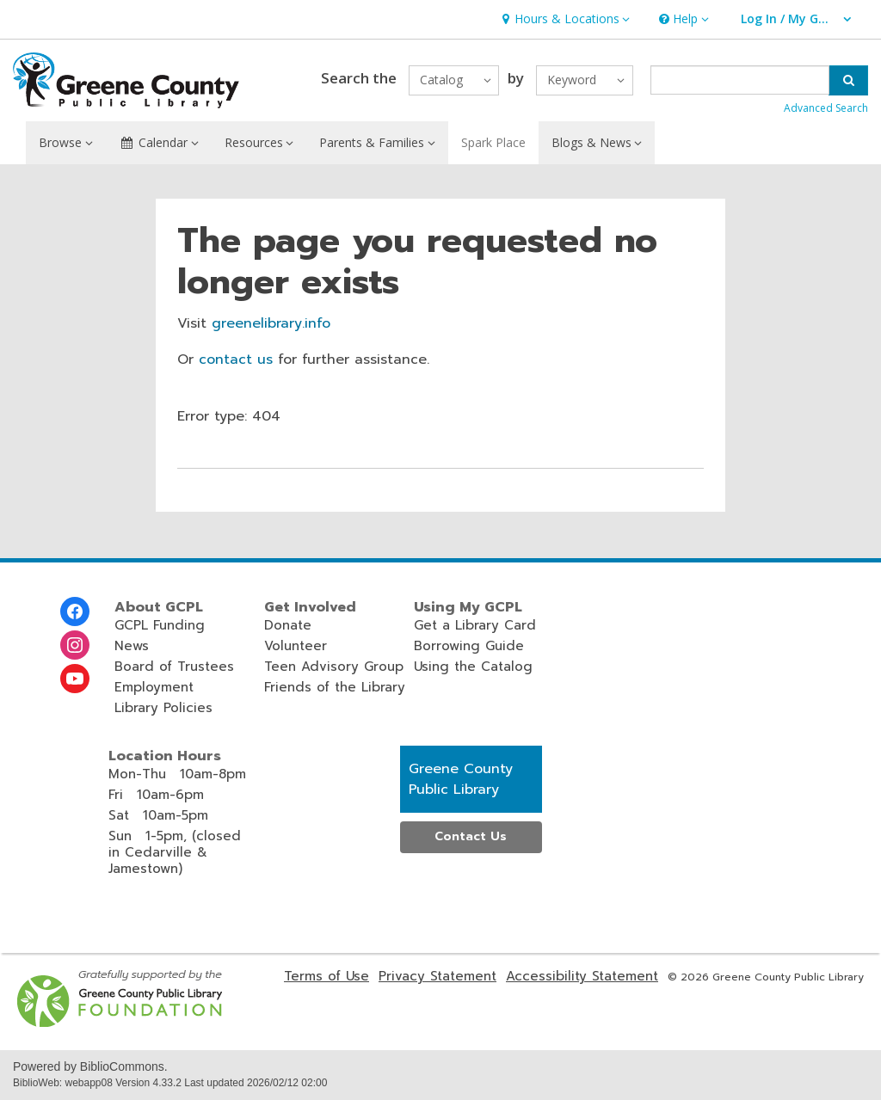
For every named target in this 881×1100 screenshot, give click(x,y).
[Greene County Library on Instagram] (74, 645)
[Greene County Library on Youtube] (74, 678)
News (131, 645)
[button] (563, 19)
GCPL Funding (159, 625)
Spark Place (493, 142)
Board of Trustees (174, 666)
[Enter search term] (740, 80)
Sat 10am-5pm (158, 815)
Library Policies (163, 707)
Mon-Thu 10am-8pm (177, 774)
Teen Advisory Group (334, 666)
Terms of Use (326, 976)
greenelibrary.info (271, 323)
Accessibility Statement (582, 976)
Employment (154, 687)
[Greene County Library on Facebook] (74, 611)
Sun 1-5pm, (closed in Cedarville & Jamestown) (174, 852)
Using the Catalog (473, 666)
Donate (287, 625)
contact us (236, 359)
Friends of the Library (334, 687)
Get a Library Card (475, 625)
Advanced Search (826, 108)
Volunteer (295, 645)
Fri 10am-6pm (156, 794)
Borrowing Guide (469, 645)
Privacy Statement (437, 976)
